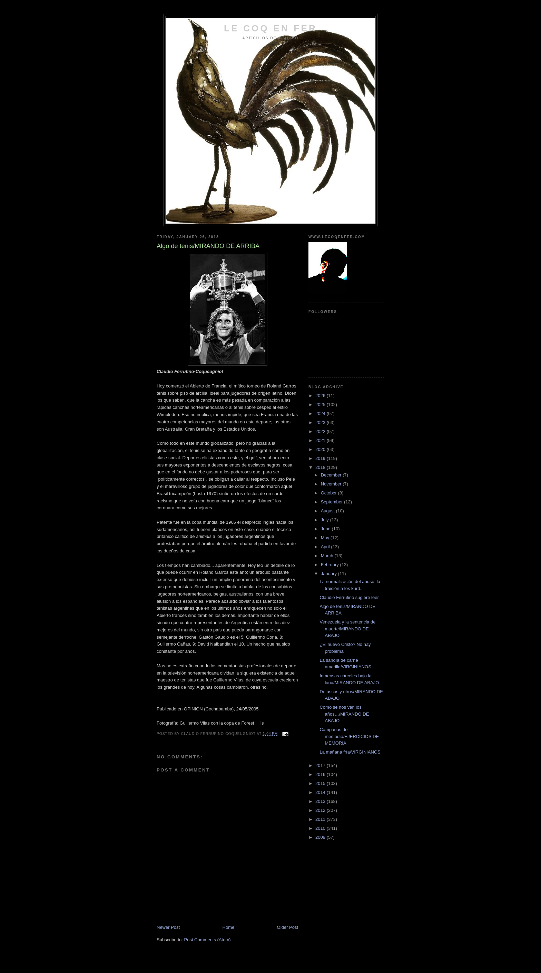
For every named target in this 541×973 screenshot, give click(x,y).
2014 (321, 792)
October (329, 492)
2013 (321, 801)
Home (229, 927)
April (326, 546)
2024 (321, 413)
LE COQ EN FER (270, 28)
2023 (321, 422)
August (328, 510)
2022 (321, 431)
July (325, 519)
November (332, 484)
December (332, 475)
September (332, 501)
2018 (321, 467)
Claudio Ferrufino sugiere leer (348, 597)
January (329, 573)
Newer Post (168, 927)
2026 (321, 395)
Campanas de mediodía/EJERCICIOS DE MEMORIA (349, 736)
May (326, 537)
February (330, 564)
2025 (321, 404)
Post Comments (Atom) (207, 939)
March (328, 555)
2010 (321, 828)
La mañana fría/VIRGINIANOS (349, 752)
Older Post (287, 927)
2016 (321, 774)
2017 (321, 765)
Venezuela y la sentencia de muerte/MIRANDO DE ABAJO (347, 628)
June (326, 528)
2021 (321, 440)
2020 (321, 449)
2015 (321, 783)
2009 (321, 837)
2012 (321, 810)
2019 (321, 458)
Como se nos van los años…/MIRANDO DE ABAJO (344, 714)
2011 (321, 819)
